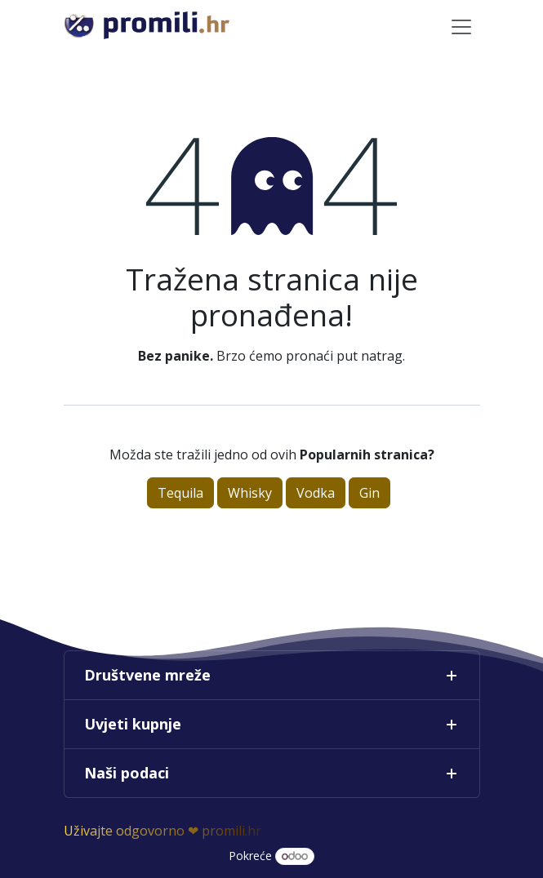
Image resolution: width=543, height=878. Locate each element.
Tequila (180, 493)
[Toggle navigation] (461, 26)
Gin (369, 493)
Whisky (250, 493)
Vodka (315, 493)
